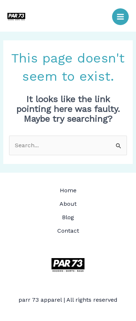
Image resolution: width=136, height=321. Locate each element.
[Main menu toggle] (120, 16)
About (68, 203)
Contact (68, 230)
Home (68, 190)
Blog (68, 217)
